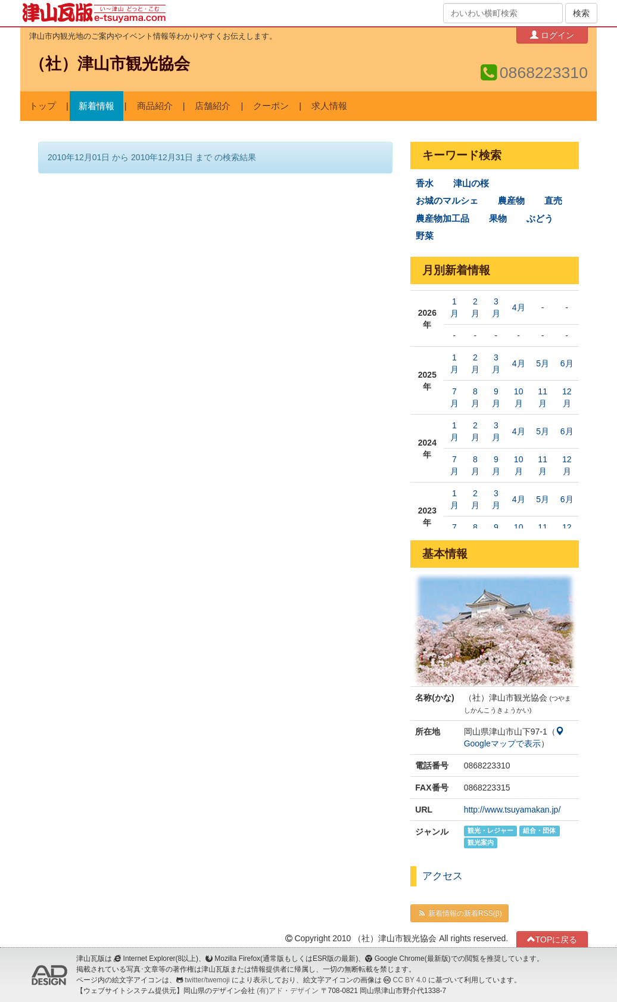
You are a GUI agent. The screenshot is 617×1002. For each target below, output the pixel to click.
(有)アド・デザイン (288, 991)
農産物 (511, 201)
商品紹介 (155, 106)
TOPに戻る (552, 939)
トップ (42, 106)
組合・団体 (539, 831)
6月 (567, 363)
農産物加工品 (442, 218)
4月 (518, 307)
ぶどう (539, 218)
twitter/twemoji (207, 980)
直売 (553, 201)
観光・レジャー (490, 831)
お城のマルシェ (447, 201)
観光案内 (481, 843)
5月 (542, 363)
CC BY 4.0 (409, 980)
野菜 (425, 236)
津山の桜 (471, 183)
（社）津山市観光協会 (109, 64)
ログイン (552, 35)
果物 (498, 218)
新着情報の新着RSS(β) (459, 913)
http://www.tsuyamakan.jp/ (512, 809)
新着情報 (96, 106)
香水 (425, 183)
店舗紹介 (212, 106)
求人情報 (329, 106)
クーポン (271, 106)
